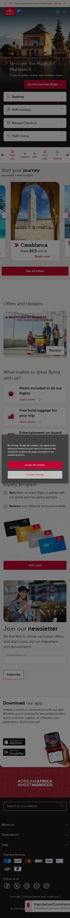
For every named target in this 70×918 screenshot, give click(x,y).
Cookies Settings (35, 474)
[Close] (63, 439)
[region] (35, 459)
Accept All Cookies (35, 465)
